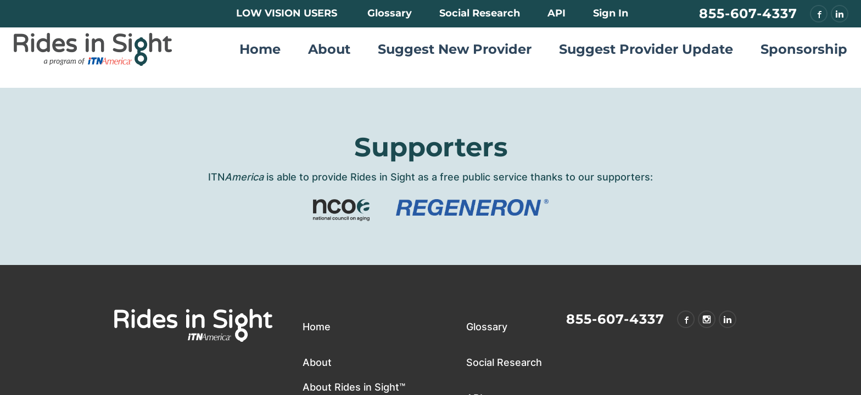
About (329, 49)
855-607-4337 (748, 13)
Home (260, 49)
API (556, 13)
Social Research (479, 13)
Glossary (389, 13)
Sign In (610, 13)
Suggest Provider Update (646, 49)
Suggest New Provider (455, 49)
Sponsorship (804, 49)
